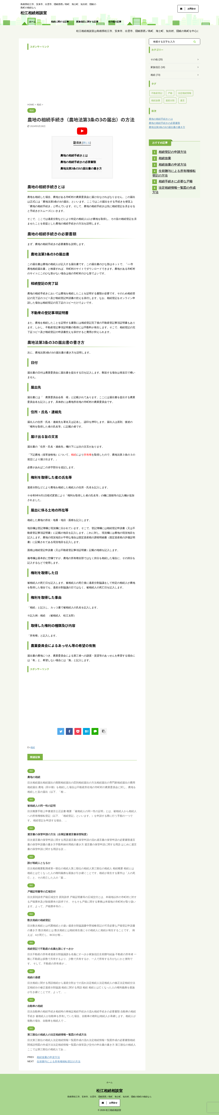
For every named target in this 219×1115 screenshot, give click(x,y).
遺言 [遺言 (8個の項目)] (182, 100)
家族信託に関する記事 (87, 21)
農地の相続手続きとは (75, 155)
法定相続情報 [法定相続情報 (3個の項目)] (184, 93)
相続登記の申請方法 (172, 152)
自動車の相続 (35, 1005)
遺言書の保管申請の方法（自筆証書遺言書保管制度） (58, 834)
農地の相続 (33, 777)
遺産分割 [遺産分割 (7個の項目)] (170, 100)
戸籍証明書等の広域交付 (41, 891)
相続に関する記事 (60, 21)
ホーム (32, 21)
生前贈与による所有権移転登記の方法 (58, 1061)
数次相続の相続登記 (38, 920)
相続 (32, 747)
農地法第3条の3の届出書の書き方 (82, 168)
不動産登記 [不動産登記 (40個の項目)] (156, 93)
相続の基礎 (33, 977)
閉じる (86, 142)
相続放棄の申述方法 (48, 1057)
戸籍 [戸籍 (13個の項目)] (170, 93)
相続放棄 (165, 158)
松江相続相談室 (34, 13)
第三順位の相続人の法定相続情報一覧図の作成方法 (56, 1034)
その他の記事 (114, 21)
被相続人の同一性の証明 (41, 805)
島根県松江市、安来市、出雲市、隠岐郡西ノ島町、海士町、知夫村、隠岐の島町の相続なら (109, 1096)
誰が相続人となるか (38, 862)
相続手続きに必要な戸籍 (175, 181)
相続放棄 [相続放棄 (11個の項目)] (155, 100)
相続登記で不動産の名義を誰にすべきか (50, 948)
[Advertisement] (82, 76)
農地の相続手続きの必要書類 (79, 162)
